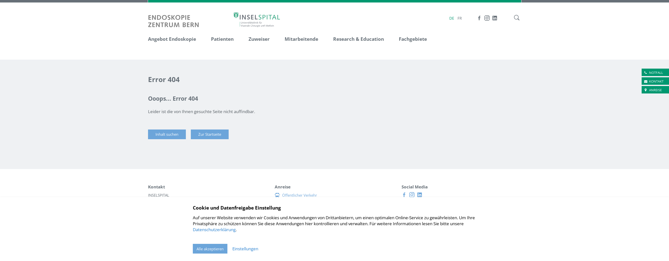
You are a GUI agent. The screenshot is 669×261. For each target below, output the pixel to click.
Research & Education (358, 39)
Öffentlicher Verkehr (299, 195)
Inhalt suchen (166, 134)
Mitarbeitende (301, 39)
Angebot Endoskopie (172, 39)
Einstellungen (245, 249)
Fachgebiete (413, 39)
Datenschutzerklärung (214, 229)
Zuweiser (259, 39)
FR (460, 18)
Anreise (655, 90)
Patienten (222, 39)
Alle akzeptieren (210, 248)
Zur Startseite (209, 134)
